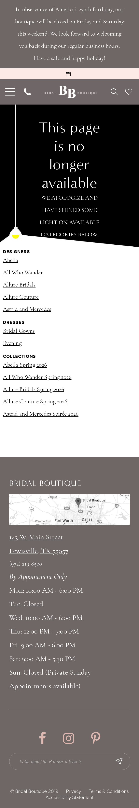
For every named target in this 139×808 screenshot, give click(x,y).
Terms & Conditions (109, 791)
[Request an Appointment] (69, 73)
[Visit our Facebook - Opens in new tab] (42, 738)
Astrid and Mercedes (27, 309)
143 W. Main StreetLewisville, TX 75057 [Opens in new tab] (38, 544)
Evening (12, 343)
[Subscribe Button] (119, 761)
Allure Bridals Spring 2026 (33, 390)
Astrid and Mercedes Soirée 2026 (40, 414)
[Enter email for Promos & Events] (70, 761)
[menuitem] (9, 92)
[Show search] (114, 91)
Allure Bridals (19, 285)
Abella (10, 260)
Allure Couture (21, 297)
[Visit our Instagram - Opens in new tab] (68, 738)
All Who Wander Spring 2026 (37, 377)
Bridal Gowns (19, 331)
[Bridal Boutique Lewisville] (70, 92)
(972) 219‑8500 (25, 564)
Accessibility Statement (69, 798)
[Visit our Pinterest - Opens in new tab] (95, 738)
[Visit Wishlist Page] (128, 91)
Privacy (73, 791)
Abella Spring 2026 (25, 365)
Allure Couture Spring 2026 (35, 402)
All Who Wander (23, 273)
